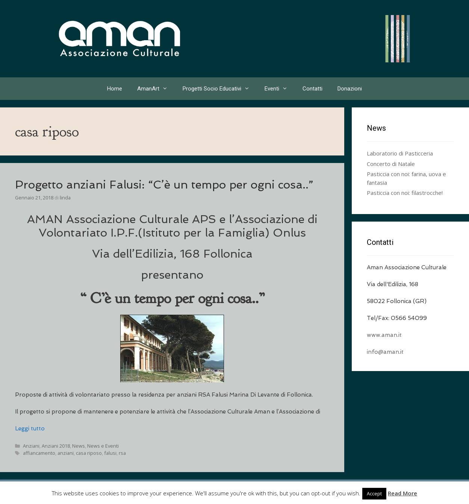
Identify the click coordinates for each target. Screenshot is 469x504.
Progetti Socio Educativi (220, 88)
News (78, 445)
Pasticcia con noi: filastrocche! (405, 192)
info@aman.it (385, 352)
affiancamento (39, 453)
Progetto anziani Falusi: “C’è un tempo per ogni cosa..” (164, 184)
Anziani (31, 445)
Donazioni (349, 88)
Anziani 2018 (56, 445)
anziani (65, 453)
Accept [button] (374, 493)
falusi (110, 453)
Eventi (280, 88)
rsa (122, 453)
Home (114, 88)
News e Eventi (103, 445)
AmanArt (156, 88)
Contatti (312, 88)
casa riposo (89, 453)
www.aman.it (384, 335)
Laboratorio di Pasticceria (400, 153)
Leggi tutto (30, 428)
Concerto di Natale (391, 163)
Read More (402, 493)
